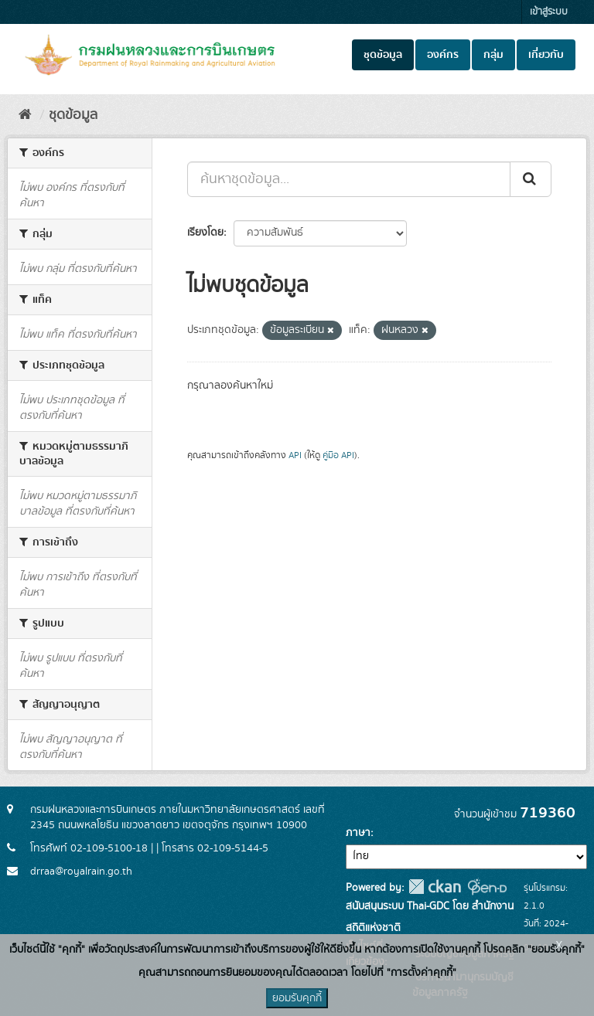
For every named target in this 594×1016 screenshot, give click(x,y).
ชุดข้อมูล (383, 54)
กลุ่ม (493, 54)
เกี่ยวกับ (546, 54)
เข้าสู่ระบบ (549, 12)
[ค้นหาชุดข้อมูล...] (348, 179)
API (295, 455)
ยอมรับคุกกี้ (297, 998)
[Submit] (530, 179)
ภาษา (358, 833)
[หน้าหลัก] (25, 115)
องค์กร (443, 54)
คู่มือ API (338, 455)
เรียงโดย (205, 232)
